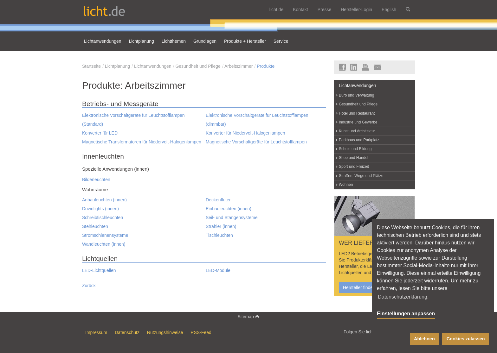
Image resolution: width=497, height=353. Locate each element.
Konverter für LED (100, 133)
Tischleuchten (219, 235)
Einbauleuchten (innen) (228, 208)
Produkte (265, 66)
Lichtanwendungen (152, 66)
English (389, 9)
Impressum (96, 332)
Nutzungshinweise (165, 332)
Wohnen (346, 184)
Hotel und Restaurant (357, 113)
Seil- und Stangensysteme (231, 217)
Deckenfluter (218, 199)
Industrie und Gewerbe (358, 122)
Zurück (89, 285)
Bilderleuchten (96, 179)
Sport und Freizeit (354, 166)
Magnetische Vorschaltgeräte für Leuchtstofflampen (256, 141)
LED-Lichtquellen (99, 270)
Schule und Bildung (355, 149)
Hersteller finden (359, 287)
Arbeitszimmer (238, 66)
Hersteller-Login (356, 9)
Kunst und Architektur (357, 131)
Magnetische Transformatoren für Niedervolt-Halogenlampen (141, 141)
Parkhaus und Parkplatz (359, 140)
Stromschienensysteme (105, 235)
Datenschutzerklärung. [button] (403, 296)
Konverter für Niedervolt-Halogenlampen (245, 133)
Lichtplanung (117, 66)
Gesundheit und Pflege (197, 66)
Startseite (91, 66)
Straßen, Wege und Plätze (361, 175)
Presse (325, 9)
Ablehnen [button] (424, 338)
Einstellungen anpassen (406, 313)
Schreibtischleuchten (102, 217)
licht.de (276, 9)
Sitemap (248, 316)
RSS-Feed (200, 332)
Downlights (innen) (100, 208)
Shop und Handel (353, 157)
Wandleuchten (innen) (103, 244)
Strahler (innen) (221, 226)
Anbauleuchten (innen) (104, 199)
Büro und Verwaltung (356, 95)
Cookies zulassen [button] (466, 338)
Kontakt (300, 9)
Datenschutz (127, 332)
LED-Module (218, 270)
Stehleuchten (95, 226)
